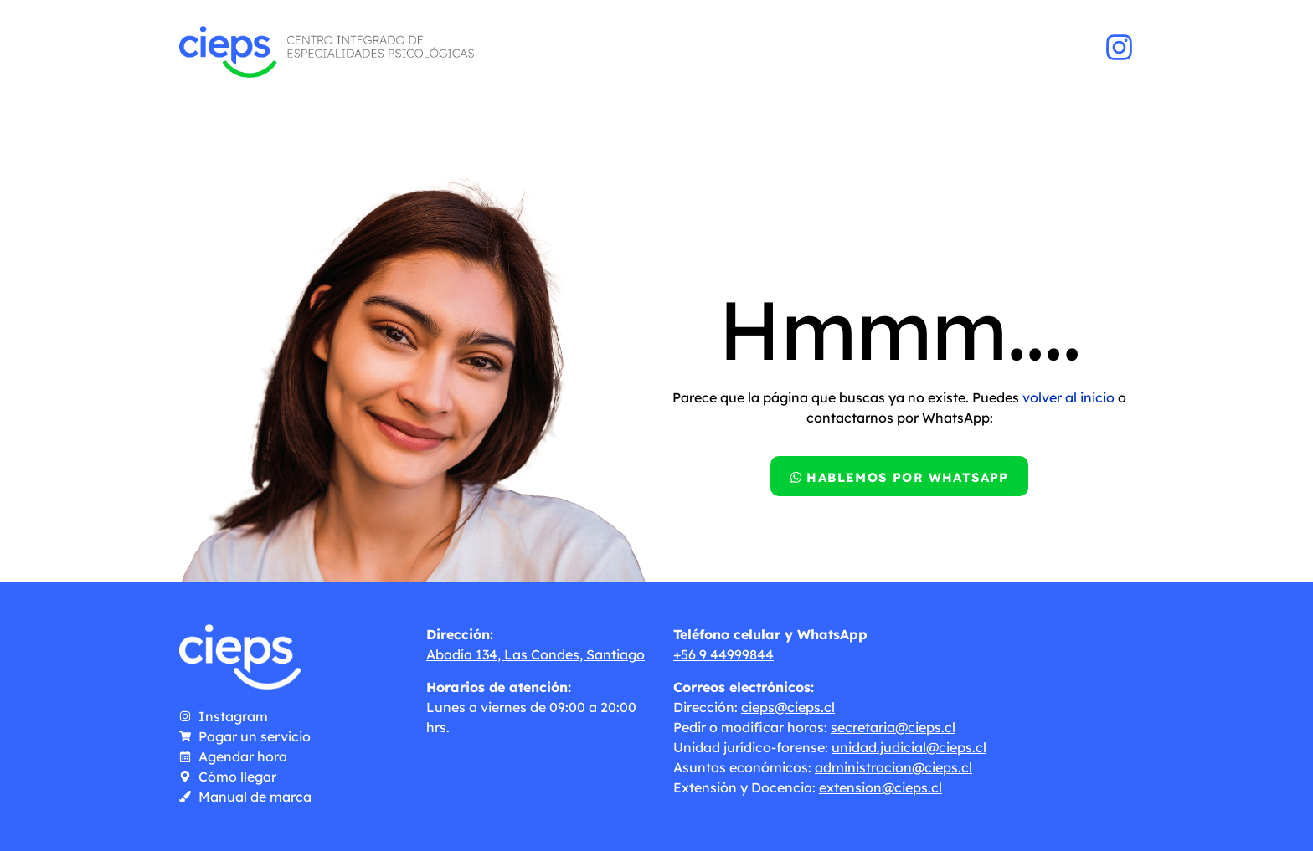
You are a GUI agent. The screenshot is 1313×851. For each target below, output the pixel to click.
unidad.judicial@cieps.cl (909, 747)
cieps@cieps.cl (788, 707)
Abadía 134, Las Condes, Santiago (535, 654)
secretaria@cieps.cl (893, 727)
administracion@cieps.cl (893, 767)
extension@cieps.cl (880, 787)
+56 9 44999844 (723, 654)
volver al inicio (1068, 397)
